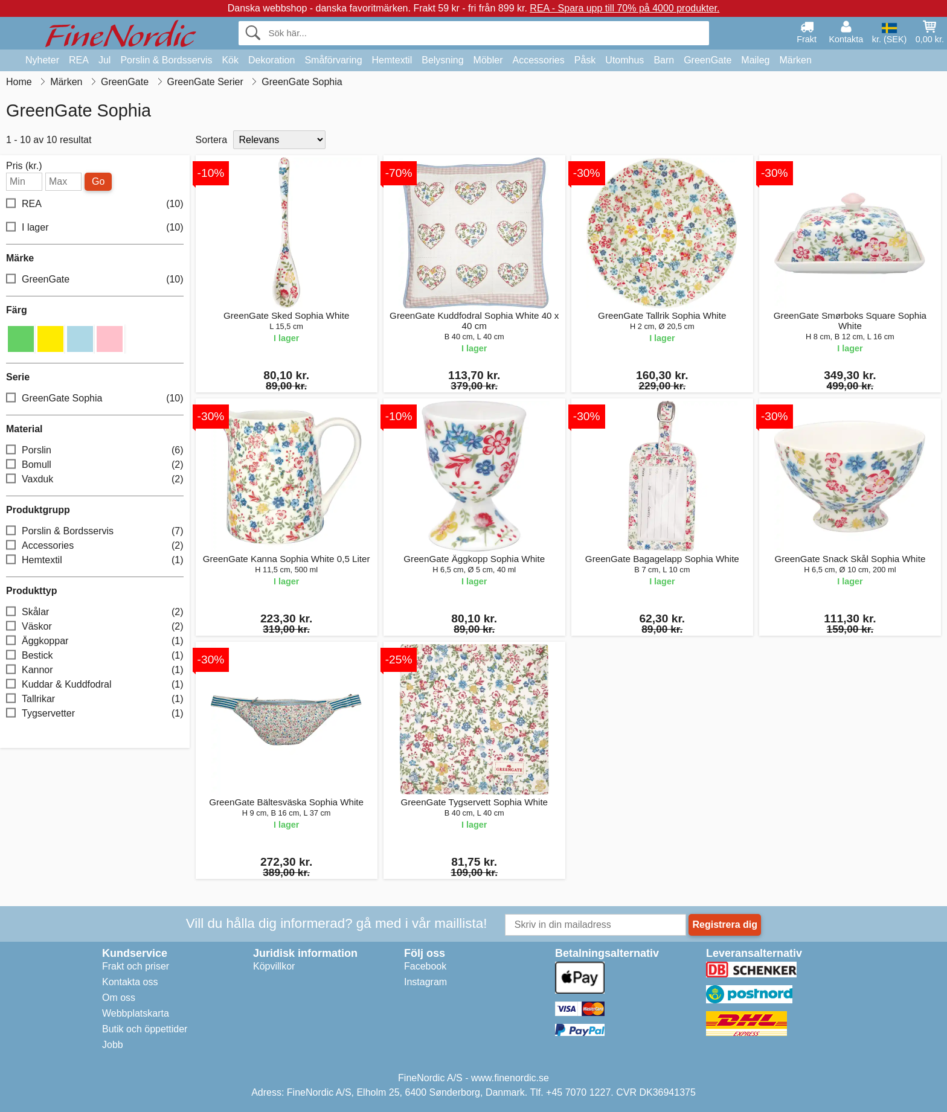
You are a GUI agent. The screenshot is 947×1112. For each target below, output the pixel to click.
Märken (795, 60)
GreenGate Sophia (95, 398)
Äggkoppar (95, 641)
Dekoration (271, 60)
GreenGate (707, 60)
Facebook (425, 966)
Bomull (95, 465)
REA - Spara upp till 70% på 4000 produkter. (624, 8)
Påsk (585, 60)
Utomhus (624, 60)
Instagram (425, 982)
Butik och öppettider (144, 1029)
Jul (104, 60)
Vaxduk (95, 479)
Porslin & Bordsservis (166, 60)
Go (98, 181)
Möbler (488, 60)
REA (79, 60)
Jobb (112, 1045)
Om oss (118, 997)
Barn (663, 60)
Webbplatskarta (135, 1013)
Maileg (755, 60)
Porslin (95, 450)
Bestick (95, 656)
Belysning (442, 60)
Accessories (539, 60)
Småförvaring (333, 60)
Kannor (95, 670)
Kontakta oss (130, 982)
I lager (95, 228)
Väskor (95, 627)
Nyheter (42, 60)
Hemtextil (392, 60)
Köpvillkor (274, 966)
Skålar (95, 612)
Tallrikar (95, 699)
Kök (230, 60)
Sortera (211, 140)
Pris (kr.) (24, 166)
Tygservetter (95, 714)
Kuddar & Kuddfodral (95, 685)
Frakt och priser (135, 966)
